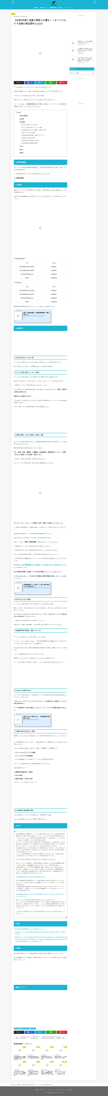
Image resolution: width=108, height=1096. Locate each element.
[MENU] (13, 2)
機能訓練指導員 (53, 7)
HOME (37, 1089)
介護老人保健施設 (25, 1028)
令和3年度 (33, 1028)
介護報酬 (36, 7)
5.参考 (21, 149)
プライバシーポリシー (61, 1089)
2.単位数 (21, 119)
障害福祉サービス (44, 7)
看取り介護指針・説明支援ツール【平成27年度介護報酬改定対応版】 (32, 537)
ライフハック (71, 7)
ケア (65, 7)
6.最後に (21, 152)
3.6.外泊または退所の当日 (28, 137)
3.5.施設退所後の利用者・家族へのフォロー (33, 135)
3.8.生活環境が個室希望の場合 (29, 143)
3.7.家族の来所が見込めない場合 (30, 140)
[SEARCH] (95, 2)
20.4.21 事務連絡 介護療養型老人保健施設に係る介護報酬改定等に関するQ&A (36, 859)
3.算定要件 (22, 122)
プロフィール (43, 1089)
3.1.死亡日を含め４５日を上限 (29, 124)
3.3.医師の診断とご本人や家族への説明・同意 (33, 130)
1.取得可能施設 (23, 115)
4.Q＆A (21, 146)
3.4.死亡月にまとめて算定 (28, 132)
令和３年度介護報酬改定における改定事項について (29, 929)
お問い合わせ (70, 1089)
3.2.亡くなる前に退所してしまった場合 (31, 127)
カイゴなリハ (51, 1092)
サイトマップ (51, 1089)
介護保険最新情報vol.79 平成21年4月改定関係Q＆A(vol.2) (30, 876)
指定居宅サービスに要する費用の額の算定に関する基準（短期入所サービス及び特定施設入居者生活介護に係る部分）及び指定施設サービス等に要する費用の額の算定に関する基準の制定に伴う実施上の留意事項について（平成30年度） (41, 939)
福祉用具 (60, 7)
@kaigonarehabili (40, 87)
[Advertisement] (40, 342)
